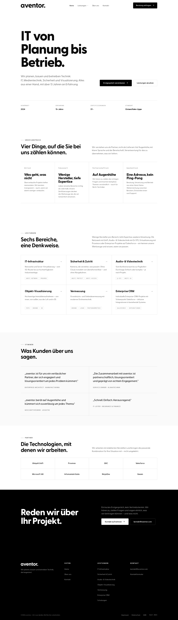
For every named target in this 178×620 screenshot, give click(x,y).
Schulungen (102, 600)
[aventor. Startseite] (33, 5)
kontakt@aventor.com (143, 521)
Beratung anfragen (145, 5)
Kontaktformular (136, 574)
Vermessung (102, 590)
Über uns (67, 574)
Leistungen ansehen (145, 83)
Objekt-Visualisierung (106, 584)
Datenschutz (136, 615)
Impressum (125, 615)
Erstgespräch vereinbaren (115, 83)
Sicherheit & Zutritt (104, 574)
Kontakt (67, 579)
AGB (144, 615)
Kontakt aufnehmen (115, 521)
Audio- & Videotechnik (106, 579)
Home (66, 569)
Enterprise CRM (103, 595)
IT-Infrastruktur (103, 569)
